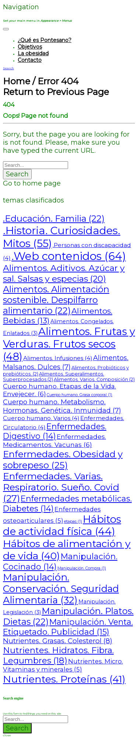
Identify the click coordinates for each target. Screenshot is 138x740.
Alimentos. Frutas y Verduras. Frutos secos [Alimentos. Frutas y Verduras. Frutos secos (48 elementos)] (69, 344)
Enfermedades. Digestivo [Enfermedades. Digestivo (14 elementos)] (54, 431)
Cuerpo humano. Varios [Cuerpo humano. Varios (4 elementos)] (41, 418)
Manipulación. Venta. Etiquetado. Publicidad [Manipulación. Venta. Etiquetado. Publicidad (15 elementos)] (68, 627)
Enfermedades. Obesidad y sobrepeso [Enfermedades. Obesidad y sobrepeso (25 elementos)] (63, 459)
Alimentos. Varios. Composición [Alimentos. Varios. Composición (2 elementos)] (94, 379)
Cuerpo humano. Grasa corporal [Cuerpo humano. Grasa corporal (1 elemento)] (79, 394)
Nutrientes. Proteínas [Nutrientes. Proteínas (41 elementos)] (64, 679)
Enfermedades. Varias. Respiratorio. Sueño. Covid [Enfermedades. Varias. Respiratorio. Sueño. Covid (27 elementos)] (61, 487)
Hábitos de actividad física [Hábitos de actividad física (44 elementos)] (62, 525)
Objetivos (30, 46)
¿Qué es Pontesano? (44, 40)
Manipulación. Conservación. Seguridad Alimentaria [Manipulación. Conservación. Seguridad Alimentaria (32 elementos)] (61, 588)
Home (16, 81)
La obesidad (33, 53)
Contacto (30, 60)
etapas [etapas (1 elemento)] (73, 521)
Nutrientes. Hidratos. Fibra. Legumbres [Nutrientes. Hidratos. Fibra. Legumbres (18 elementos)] (58, 655)
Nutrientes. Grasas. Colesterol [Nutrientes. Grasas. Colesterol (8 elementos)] (57, 641)
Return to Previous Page (56, 92)
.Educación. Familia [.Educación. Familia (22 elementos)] (54, 218)
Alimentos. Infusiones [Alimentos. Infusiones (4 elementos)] (57, 358)
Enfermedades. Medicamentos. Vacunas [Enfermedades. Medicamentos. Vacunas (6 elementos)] (54, 440)
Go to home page (32, 183)
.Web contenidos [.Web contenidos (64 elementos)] (68, 256)
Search (17, 174)
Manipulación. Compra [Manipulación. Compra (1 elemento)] (81, 568)
